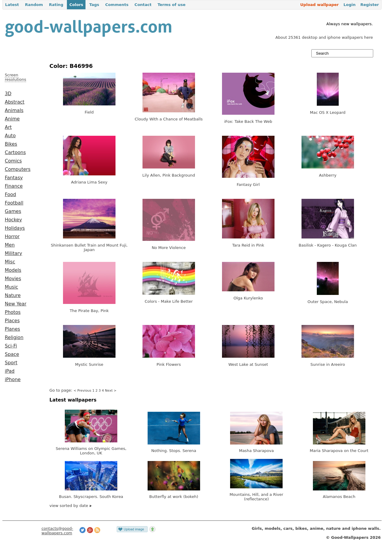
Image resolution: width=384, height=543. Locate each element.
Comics (13, 161)
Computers (18, 169)
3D (8, 93)
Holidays (15, 228)
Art (8, 127)
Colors (76, 4)
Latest (12, 4)
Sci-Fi (11, 346)
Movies (13, 278)
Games (13, 211)
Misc (10, 262)
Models (13, 270)
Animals (14, 110)
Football (14, 203)
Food (10, 194)
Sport (11, 363)
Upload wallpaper (319, 4)
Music (11, 287)
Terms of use (171, 4)
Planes (12, 329)
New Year (15, 304)
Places (12, 320)
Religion (14, 337)
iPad (10, 371)
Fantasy (14, 177)
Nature (13, 295)
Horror (12, 236)
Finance (14, 186)
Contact (143, 4)
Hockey (13, 220)
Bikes (11, 144)
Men (10, 245)
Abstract (14, 102)
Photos (13, 312)
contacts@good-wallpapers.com (57, 530)
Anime (12, 119)
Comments (117, 4)
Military (13, 253)
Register (369, 4)
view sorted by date (71, 505)
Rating (56, 4)
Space (12, 354)
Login (350, 4)
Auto (10, 135)
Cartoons (15, 152)
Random (34, 4)
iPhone (13, 379)
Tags (94, 4)
